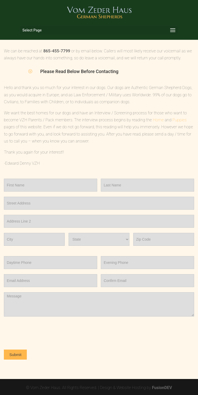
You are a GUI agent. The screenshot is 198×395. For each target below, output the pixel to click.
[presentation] (43, 332)
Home (158, 119)
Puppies (179, 119)
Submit (15, 354)
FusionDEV (162, 387)
